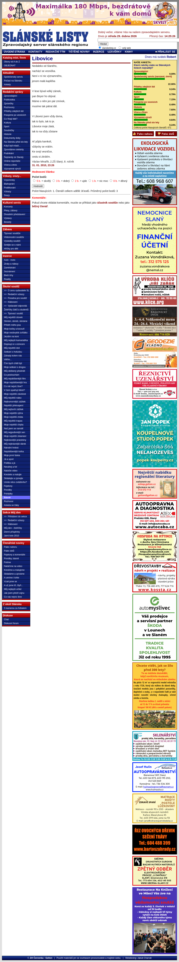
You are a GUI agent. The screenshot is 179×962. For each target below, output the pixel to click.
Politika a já (9, 463)
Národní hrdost (11, 447)
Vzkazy (7, 191)
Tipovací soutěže (12, 233)
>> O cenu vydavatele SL (16, 290)
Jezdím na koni (11, 336)
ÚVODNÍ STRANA (14, 51)
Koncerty (8, 206)
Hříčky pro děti (11, 248)
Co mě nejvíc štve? (13, 386)
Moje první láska (12, 455)
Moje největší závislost (15, 394)
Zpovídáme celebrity (14, 149)
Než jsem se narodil (13, 428)
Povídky (8, 490)
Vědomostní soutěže (14, 237)
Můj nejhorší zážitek (13, 409)
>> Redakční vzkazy (14, 294)
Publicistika (9, 99)
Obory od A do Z (12, 61)
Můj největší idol (12, 348)
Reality (7, 279)
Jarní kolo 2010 (11, 535)
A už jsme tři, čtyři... (13, 585)
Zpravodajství (10, 96)
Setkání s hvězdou (13, 352)
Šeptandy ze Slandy (14, 157)
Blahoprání (9, 184)
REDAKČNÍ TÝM (55, 51)
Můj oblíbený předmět (14, 371)
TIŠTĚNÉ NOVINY (79, 51)
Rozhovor (8, 501)
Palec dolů (9, 551)
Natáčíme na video (13, 566)
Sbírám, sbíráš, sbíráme (15, 321)
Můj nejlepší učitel (12, 589)
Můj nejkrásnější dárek (15, 444)
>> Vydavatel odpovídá (15, 306)
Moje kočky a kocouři (14, 329)
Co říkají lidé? (10, 119)
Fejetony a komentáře (14, 554)
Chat (6, 619)
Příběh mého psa (12, 325)
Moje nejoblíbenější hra (15, 382)
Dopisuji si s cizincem (14, 344)
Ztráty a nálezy (11, 264)
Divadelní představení (14, 214)
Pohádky (8, 493)
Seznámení (9, 271)
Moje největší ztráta (13, 417)
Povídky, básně (11, 558)
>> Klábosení (10, 302)
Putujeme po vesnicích (15, 115)
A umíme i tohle (11, 577)
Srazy (7, 195)
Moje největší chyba (13, 424)
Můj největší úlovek (13, 317)
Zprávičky (8, 103)
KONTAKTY (35, 51)
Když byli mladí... (12, 145)
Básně (7, 497)
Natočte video (10, 470)
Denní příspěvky (12, 532)
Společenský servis (13, 77)
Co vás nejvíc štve (13, 597)
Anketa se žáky (11, 505)
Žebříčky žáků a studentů (16, 309)
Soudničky (9, 130)
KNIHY (129, 51)
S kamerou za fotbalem (15, 608)
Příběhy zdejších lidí (14, 111)
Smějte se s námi (12, 245)
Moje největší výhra (13, 413)
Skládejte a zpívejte (13, 478)
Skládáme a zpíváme (14, 574)
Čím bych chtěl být (13, 363)
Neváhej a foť (10, 467)
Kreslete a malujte (13, 474)
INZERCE (98, 51)
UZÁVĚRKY (115, 51)
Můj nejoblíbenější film (15, 378)
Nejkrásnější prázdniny (15, 440)
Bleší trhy (8, 275)
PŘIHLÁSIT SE (165, 51)
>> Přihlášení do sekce (15, 516)
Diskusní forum (11, 623)
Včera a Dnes (140, 112)
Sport (6, 126)
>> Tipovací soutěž (13, 313)
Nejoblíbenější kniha (14, 451)
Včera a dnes (10, 165)
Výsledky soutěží (12, 241)
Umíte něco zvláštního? (15, 482)
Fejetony (8, 486)
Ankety (7, 84)
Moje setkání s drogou (15, 367)
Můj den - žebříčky (13, 528)
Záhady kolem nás (13, 355)
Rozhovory (9, 107)
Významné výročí (12, 168)
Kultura (7, 122)
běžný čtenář (40, 206)
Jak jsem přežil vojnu (14, 593)
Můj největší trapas (13, 421)
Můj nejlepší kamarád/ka (16, 340)
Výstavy (8, 218)
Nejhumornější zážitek (15, 401)
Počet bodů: (39, 176)
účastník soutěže (107, 202)
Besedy (7, 222)
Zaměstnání (9, 267)
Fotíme (7, 562)
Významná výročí (143, 117)
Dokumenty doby (12, 138)
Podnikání (9, 153)
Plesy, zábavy (10, 210)
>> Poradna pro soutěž (15, 298)
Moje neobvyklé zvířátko (16, 332)
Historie (7, 134)
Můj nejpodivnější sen (14, 432)
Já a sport (9, 459)
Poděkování (9, 187)
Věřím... (8, 359)
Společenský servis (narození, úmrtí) (153, 76)
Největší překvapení (13, 405)
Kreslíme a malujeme (14, 570)
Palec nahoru (10, 547)
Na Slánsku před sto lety (16, 142)
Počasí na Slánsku (13, 80)
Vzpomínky (9, 180)
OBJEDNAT (9, 65)
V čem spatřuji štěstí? (14, 390)
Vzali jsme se (10, 581)
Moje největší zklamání (15, 436)
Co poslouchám (11, 375)
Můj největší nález (13, 398)
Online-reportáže (12, 161)
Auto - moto (9, 260)
